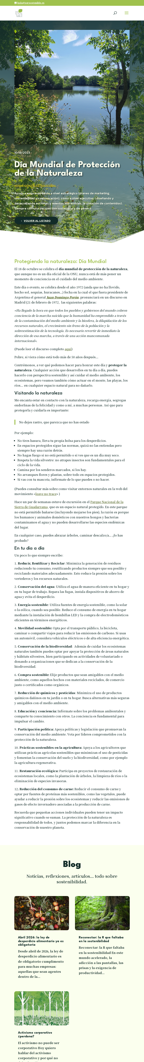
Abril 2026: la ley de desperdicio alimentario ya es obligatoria (41, 941)
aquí (68, 349)
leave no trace (45, 494)
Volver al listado (37, 221)
